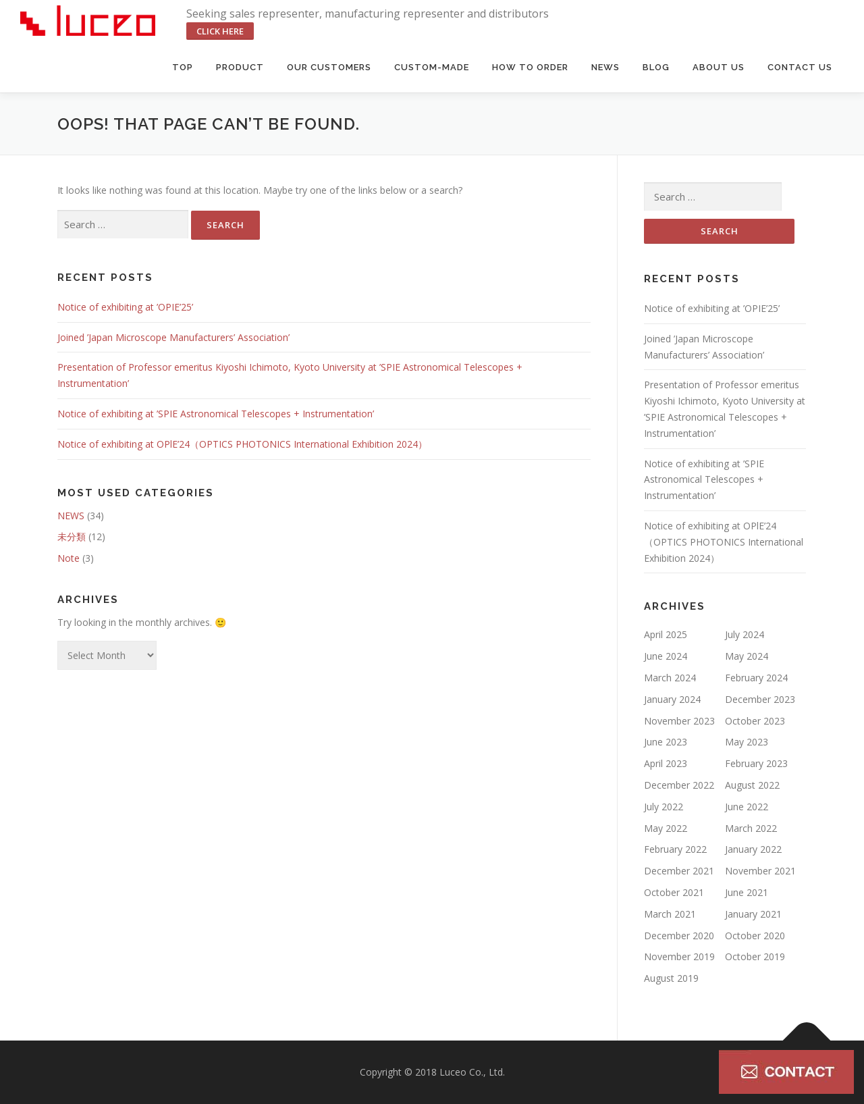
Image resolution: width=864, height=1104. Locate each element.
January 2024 (672, 699)
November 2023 (679, 720)
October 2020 (755, 935)
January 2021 (753, 914)
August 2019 (671, 978)
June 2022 (746, 806)
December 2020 (679, 935)
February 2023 (756, 763)
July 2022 (663, 806)
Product (240, 67)
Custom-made (431, 67)
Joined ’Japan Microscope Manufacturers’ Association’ (173, 337)
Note (68, 558)
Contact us (799, 67)
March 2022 (751, 828)
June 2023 (665, 741)
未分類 (71, 536)
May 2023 (746, 741)
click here (220, 31)
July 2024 (744, 634)
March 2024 (670, 677)
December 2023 (760, 699)
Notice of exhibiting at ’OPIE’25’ (125, 306)
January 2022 (753, 849)
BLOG (656, 67)
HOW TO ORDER (530, 67)
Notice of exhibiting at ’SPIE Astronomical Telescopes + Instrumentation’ (215, 413)
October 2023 (755, 720)
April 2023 (665, 763)
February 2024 (756, 677)
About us (719, 67)
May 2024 (746, 656)
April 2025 (665, 634)
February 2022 (675, 849)
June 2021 (746, 892)
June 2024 (665, 656)
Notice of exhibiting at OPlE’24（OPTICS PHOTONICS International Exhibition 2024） (242, 444)
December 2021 (679, 870)
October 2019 (755, 956)
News (605, 67)
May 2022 (665, 828)
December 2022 (679, 785)
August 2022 (752, 785)
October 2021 (674, 892)
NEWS (70, 515)
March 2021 (670, 914)
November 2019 (679, 956)
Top (182, 67)
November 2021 (760, 870)
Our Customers (329, 67)
